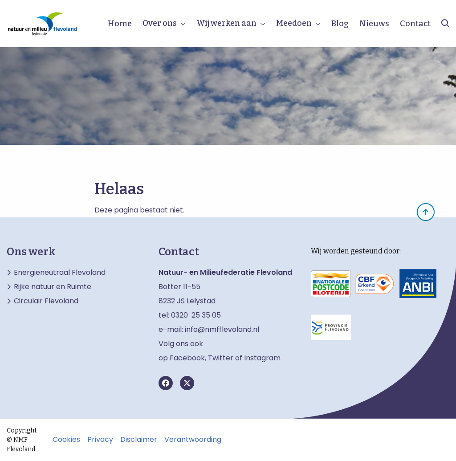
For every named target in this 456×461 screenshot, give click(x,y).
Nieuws (374, 24)
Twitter (220, 358)
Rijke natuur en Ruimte (52, 286)
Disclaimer (138, 439)
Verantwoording (192, 439)
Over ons (159, 23)
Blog (340, 24)
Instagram (262, 358)
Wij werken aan (226, 23)
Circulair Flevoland (46, 301)
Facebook (187, 358)
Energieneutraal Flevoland (60, 272)
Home (120, 24)
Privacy (100, 439)
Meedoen (294, 23)
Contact (415, 24)
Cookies (66, 439)
